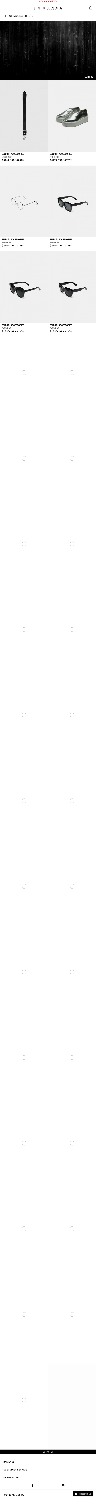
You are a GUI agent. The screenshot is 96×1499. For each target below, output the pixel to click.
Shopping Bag (90, 7)
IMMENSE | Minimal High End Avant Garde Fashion (48, 8)
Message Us (83, 1493)
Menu (5, 8)
